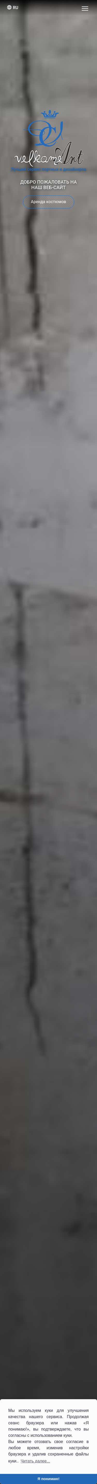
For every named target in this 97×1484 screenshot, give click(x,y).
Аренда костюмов (48, 201)
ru (12, 7)
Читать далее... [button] (35, 1461)
